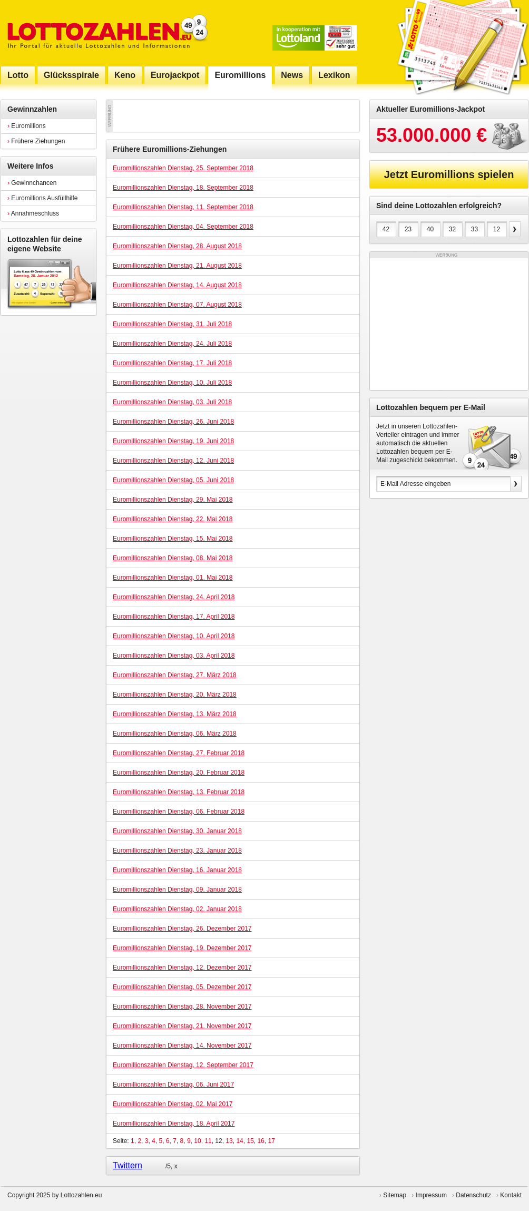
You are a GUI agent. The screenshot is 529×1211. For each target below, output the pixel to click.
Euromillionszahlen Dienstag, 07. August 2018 (177, 304)
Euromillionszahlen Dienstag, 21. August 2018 (177, 265)
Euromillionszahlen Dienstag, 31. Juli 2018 (172, 324)
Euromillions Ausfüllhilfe (42, 198)
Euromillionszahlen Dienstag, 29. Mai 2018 (172, 499)
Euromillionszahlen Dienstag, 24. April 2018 (173, 597)
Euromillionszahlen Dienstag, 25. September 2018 (183, 168)
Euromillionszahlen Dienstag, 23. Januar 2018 (177, 850)
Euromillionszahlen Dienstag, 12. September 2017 (183, 1065)
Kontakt (511, 1195)
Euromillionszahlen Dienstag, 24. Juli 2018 (172, 343)
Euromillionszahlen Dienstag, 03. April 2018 (173, 655)
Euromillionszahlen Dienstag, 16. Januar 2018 (177, 870)
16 (260, 1141)
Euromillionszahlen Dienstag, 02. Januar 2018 (177, 909)
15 (250, 1141)
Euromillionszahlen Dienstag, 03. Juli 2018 (172, 402)
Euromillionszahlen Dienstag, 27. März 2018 (175, 675)
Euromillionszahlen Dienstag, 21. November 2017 (182, 1026)
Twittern (127, 1165)
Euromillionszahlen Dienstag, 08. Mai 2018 (172, 558)
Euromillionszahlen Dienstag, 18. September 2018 (183, 187)
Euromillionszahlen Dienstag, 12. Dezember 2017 (182, 967)
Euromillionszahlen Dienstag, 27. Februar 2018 (178, 753)
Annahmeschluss (33, 213)
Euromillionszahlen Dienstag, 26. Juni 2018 (173, 421)
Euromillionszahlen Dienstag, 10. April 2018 (173, 636)
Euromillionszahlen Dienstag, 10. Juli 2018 (172, 382)
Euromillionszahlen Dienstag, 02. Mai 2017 (172, 1104)
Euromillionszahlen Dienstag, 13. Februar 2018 (178, 792)
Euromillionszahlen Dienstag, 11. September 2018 (183, 207)
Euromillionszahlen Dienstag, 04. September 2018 (183, 226)
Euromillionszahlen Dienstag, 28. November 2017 (182, 1006)
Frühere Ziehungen (36, 141)
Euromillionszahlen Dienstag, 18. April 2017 (173, 1123)
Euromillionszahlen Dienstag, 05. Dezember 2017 (182, 987)
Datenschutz (473, 1195)
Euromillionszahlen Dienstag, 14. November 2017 (182, 1045)
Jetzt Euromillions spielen (449, 174)
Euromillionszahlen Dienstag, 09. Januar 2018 (177, 889)
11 (207, 1141)
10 (197, 1141)
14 (239, 1141)
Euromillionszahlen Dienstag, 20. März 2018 (175, 694)
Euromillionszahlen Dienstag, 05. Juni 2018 (173, 480)
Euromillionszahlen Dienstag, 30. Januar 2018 (177, 831)
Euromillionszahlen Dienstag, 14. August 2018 (177, 285)
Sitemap (394, 1195)
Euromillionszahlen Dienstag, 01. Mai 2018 (172, 577)
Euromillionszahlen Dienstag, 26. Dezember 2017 (182, 928)
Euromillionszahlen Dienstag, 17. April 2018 (173, 616)
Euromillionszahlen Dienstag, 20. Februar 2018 (178, 772)
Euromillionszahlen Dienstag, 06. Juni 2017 (173, 1084)
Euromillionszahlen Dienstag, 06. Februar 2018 (178, 811)
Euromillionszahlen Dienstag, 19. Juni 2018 (173, 441)
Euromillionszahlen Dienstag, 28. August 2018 (177, 246)
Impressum (431, 1195)
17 (271, 1141)
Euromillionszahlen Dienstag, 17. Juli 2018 (172, 363)
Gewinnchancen (31, 183)
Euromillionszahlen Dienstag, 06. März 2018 (175, 733)
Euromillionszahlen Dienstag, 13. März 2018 (175, 714)
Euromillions (26, 126)
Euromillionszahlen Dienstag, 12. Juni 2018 (173, 460)
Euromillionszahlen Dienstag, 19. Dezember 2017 (182, 948)
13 (229, 1141)
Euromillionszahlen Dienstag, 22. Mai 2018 (172, 519)
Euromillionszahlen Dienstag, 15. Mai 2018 (172, 538)
